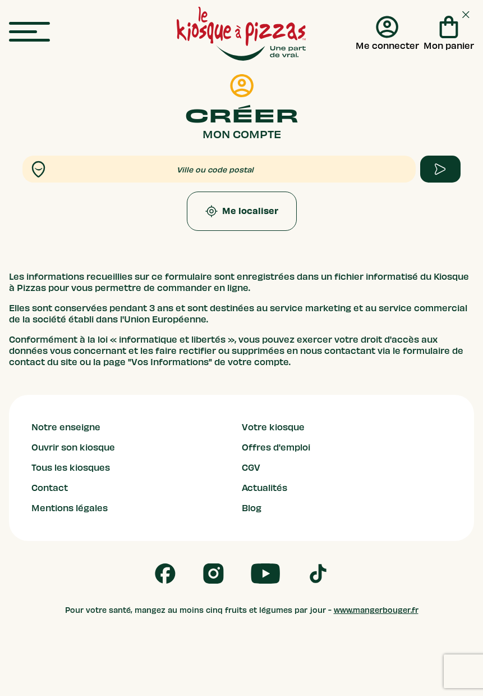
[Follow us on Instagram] (213, 573)
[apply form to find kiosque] (440, 169)
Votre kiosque (273, 427)
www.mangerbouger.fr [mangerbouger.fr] (376, 610)
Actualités (264, 488)
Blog (251, 508)
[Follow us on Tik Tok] (318, 573)
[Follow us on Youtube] (265, 573)
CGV (251, 468)
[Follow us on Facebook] (165, 573)
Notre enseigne (65, 427)
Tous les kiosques (70, 468)
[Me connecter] (387, 33)
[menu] (29, 32)
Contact (49, 488)
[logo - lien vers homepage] (241, 34)
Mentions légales (69, 508)
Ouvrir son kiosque (73, 448)
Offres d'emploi (276, 448)
